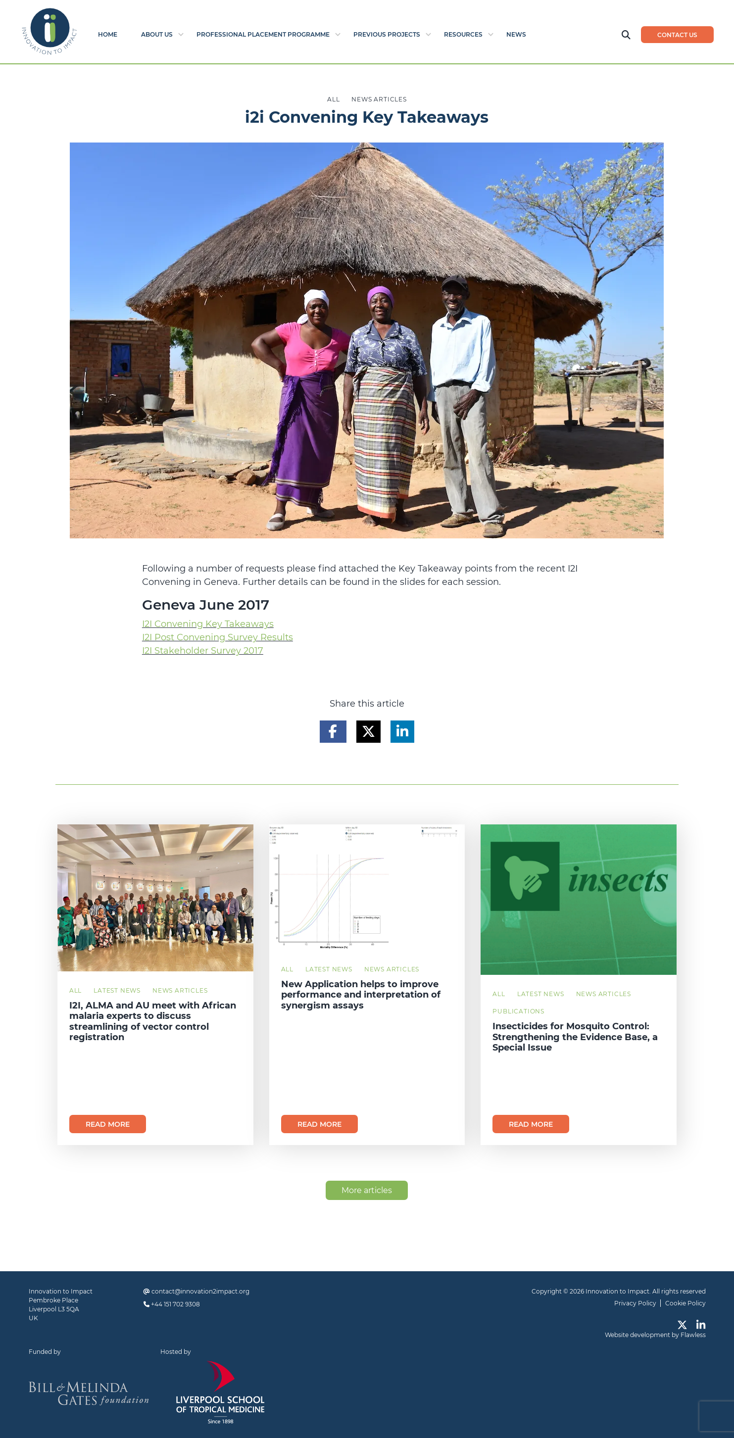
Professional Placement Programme (263, 34)
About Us (157, 34)
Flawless (693, 1335)
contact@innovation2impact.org (200, 1291)
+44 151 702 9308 (175, 1304)
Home (107, 34)
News (516, 34)
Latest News (117, 990)
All (75, 990)
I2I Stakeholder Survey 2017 (202, 650)
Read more (108, 1124)
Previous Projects (386, 34)
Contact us (677, 35)
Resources (463, 34)
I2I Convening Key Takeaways (208, 624)
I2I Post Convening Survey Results (217, 637)
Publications (518, 1011)
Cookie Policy (685, 1303)
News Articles (179, 990)
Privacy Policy (635, 1303)
